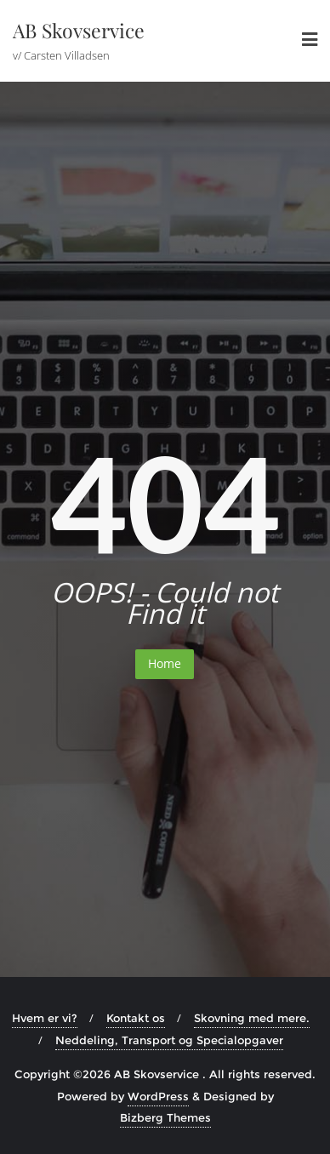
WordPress (158, 1096)
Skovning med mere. (252, 1018)
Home (164, 663)
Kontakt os (135, 1018)
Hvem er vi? (44, 1018)
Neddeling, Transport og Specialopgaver (169, 1040)
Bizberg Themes (165, 1117)
